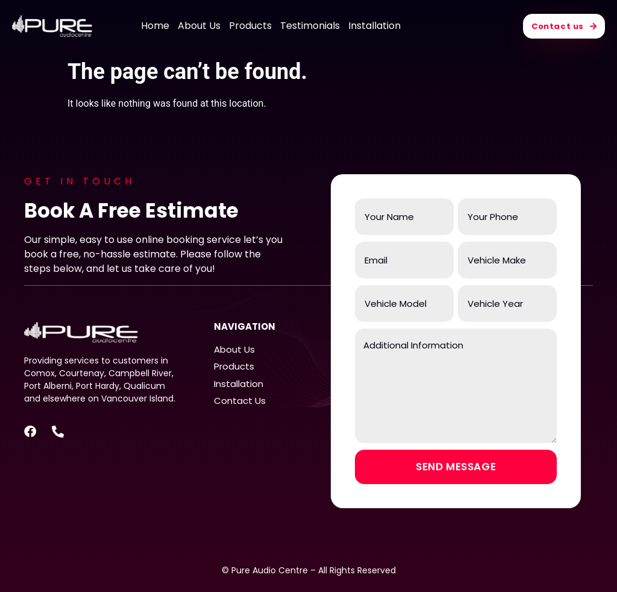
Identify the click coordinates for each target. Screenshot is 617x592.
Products (250, 26)
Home (155, 26)
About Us (199, 26)
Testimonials (310, 26)
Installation (374, 26)
